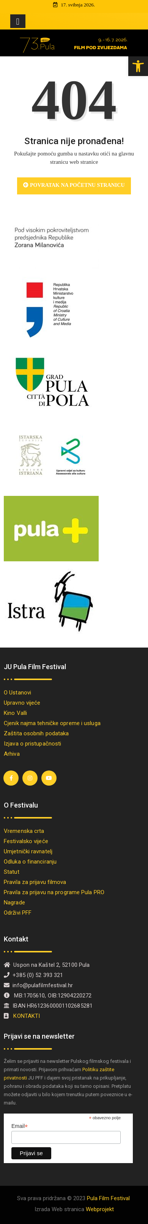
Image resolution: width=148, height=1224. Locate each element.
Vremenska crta (24, 831)
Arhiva (12, 753)
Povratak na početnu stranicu (73, 185)
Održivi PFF (17, 912)
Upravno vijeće (22, 702)
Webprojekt (100, 1209)
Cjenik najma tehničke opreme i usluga (52, 723)
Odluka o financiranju (30, 861)
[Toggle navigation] (18, 21)
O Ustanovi (17, 692)
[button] (138, 66)
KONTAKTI (27, 1016)
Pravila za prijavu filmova (35, 882)
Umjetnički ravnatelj (28, 851)
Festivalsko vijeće (26, 841)
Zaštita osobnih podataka (36, 733)
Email (19, 1126)
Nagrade (14, 902)
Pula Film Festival (108, 1198)
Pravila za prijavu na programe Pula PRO (54, 892)
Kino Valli (15, 713)
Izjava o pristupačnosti (32, 743)
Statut (11, 871)
